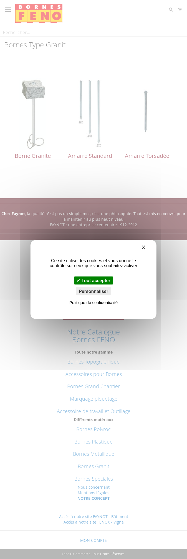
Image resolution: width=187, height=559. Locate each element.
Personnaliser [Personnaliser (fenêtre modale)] (93, 291)
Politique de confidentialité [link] (93, 302)
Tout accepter (93, 280)
